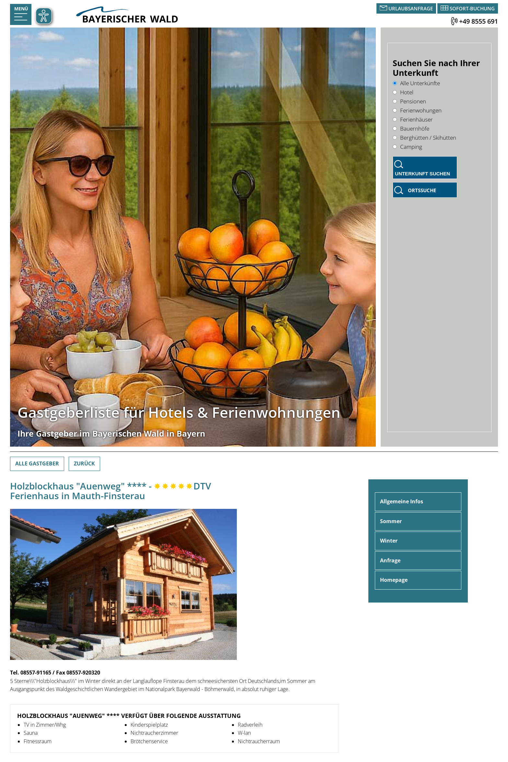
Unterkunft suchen (422, 173)
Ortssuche (422, 190)
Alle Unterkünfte (416, 83)
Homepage (394, 579)
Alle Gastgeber (37, 463)
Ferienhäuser (413, 119)
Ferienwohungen (417, 110)
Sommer (391, 521)
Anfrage (390, 560)
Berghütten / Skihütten (424, 137)
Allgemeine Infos (401, 501)
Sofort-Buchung (472, 8)
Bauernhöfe (411, 128)
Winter (389, 540)
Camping (407, 146)
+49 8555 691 (478, 21)
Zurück (84, 463)
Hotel (403, 92)
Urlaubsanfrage (410, 8)
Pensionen (409, 101)
